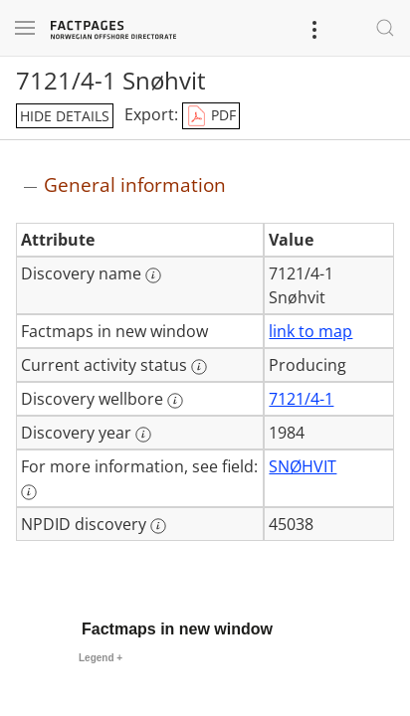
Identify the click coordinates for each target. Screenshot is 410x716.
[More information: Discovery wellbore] (175, 401)
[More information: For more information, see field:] (29, 492)
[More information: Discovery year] (143, 435)
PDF (211, 116)
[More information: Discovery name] (153, 275)
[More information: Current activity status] (199, 367)
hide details (64, 115)
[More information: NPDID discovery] (158, 526)
